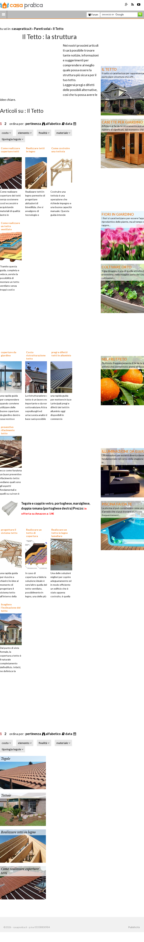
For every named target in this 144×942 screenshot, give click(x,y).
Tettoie (6, 795)
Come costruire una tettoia (60, 150)
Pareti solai (42, 29)
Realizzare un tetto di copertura (34, 532)
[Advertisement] (41, 24)
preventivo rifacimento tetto (8, 430)
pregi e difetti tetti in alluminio (61, 354)
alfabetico (53, 124)
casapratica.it (22, 29)
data (69, 124)
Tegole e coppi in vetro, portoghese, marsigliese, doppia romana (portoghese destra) (55, 508)
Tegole (5, 759)
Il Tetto (58, 29)
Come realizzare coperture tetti (10, 150)
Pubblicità (134, 927)
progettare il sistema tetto (9, 531)
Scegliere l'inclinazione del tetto (10, 607)
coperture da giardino (8, 354)
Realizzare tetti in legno (18, 832)
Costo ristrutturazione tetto (36, 355)
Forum (93, 14)
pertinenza (33, 124)
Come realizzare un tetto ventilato (10, 226)
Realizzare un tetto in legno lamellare (59, 532)
